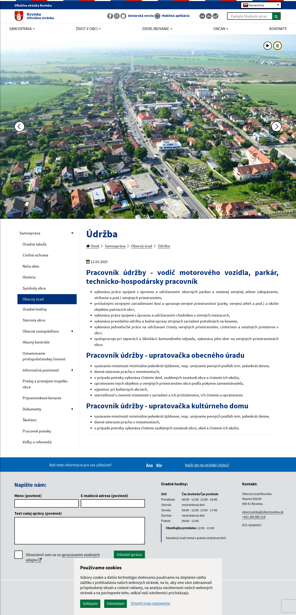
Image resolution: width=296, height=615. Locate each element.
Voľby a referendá (37, 441)
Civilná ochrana (35, 255)
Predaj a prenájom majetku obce (45, 384)
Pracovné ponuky (37, 431)
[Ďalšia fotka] (276, 126)
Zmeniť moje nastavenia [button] (150, 603)
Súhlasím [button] (90, 603)
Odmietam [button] (115, 603)
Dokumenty (32, 409)
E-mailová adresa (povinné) (104, 495)
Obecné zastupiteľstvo (41, 331)
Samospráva (30, 233)
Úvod (92, 245)
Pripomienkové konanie (42, 397)
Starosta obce (34, 320)
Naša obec (31, 266)
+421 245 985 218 (253, 517)
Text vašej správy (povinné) (38, 513)
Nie (159, 465)
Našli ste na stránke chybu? (207, 464)
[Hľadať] (276, 16)
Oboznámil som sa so (63, 557)
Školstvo (29, 419)
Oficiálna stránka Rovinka (34, 5)
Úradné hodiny (35, 309)
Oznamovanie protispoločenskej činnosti (44, 356)
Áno (150, 465)
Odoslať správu (129, 554)
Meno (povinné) (28, 495)
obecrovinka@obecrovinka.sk (262, 512)
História (29, 277)
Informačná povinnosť (41, 370)
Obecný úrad (33, 299)
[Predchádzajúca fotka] (19, 126)
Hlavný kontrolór (36, 342)
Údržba (164, 245)
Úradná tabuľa (34, 244)
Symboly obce (34, 288)
